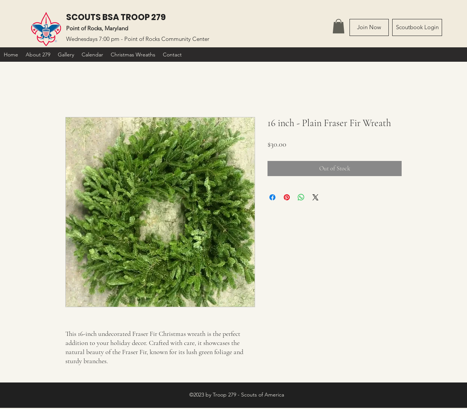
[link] (338, 26)
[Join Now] (369, 27)
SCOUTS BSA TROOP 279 (116, 17)
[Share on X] (315, 197)
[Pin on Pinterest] (286, 197)
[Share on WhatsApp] (301, 197)
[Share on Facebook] (272, 197)
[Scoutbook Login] (417, 27)
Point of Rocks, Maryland (97, 28)
